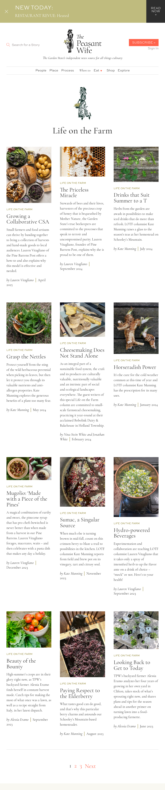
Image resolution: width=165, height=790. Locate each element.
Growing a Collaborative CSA (27, 219)
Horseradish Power (135, 367)
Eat (96, 70)
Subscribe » (143, 42)
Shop (111, 70)
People (40, 70)
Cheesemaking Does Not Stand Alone (82, 353)
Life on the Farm (19, 209)
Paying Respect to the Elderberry (80, 693)
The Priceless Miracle (74, 193)
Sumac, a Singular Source (79, 523)
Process (67, 70)
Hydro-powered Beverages (132, 533)
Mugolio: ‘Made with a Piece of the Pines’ (26, 499)
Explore (124, 70)
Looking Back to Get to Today (132, 665)
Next (90, 766)
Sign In (153, 48)
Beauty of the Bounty (21, 664)
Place (53, 70)
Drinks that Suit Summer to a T (132, 198)
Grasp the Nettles (26, 357)
